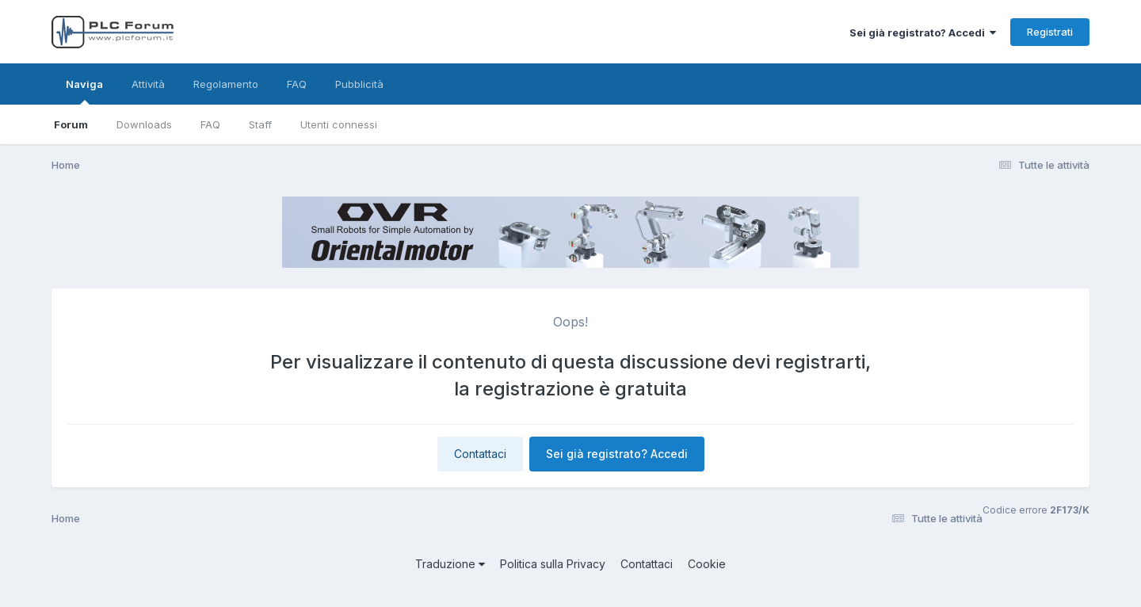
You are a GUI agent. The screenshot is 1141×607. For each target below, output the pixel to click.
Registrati (1050, 31)
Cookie (707, 564)
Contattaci (480, 453)
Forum (71, 124)
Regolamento (225, 84)
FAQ (210, 124)
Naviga (84, 91)
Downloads (144, 124)
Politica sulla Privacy (552, 564)
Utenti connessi (338, 124)
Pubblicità (359, 84)
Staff (260, 124)
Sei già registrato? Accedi (922, 32)
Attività (148, 84)
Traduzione (450, 564)
